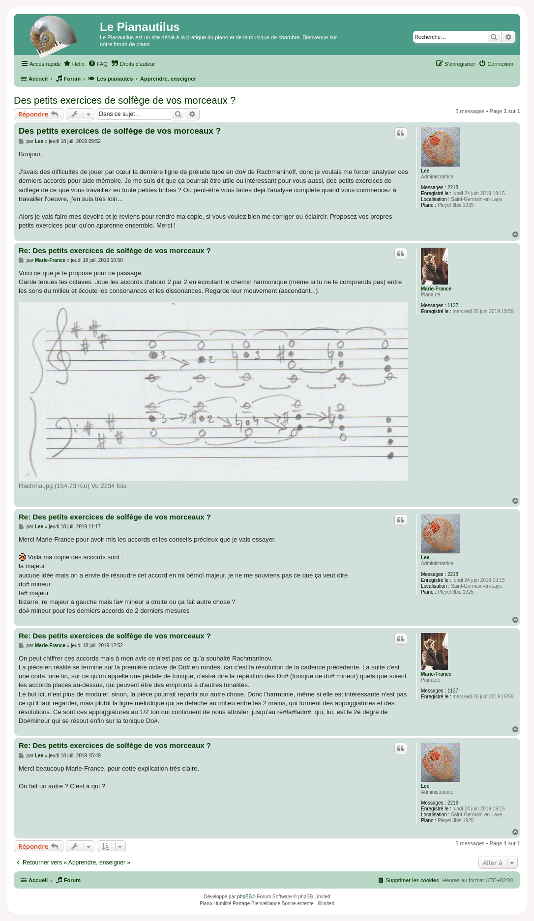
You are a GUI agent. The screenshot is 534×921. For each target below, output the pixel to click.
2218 (452, 187)
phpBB (244, 896)
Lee (425, 170)
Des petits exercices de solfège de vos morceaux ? (125, 100)
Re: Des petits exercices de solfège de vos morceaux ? (115, 250)
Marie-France (436, 288)
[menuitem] (74, 64)
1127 (452, 305)
